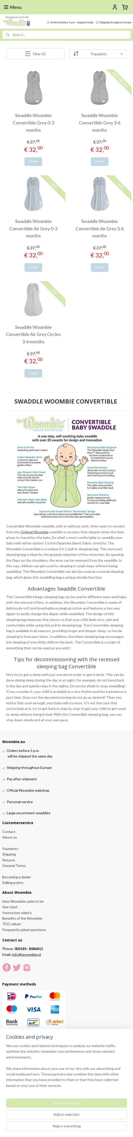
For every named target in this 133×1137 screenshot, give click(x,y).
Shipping (9, 854)
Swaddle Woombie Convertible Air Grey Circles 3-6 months (33, 334)
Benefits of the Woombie (22, 918)
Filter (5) (35, 54)
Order (33, 161)
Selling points (12, 882)
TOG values (11, 924)
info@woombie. (25, 954)
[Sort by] (98, 54)
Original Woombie (34, 532)
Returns (8, 860)
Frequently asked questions (24, 929)
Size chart (10, 907)
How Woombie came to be (23, 901)
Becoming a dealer (16, 877)
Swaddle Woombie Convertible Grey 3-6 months (99, 122)
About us (9, 837)
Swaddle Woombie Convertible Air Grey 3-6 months (100, 228)
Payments (10, 848)
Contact (8, 831)
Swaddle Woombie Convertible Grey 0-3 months (33, 122)
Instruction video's (17, 913)
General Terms (14, 865)
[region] (66, 1067)
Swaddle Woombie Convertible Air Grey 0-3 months (33, 228)
